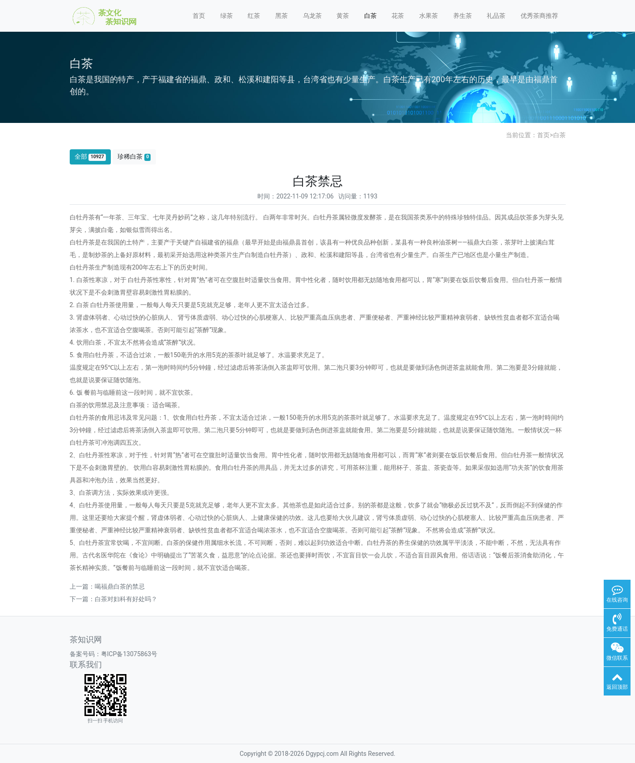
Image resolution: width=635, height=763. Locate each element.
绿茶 (226, 15)
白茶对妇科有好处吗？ (126, 599)
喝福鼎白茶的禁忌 (120, 586)
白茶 (370, 15)
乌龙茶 (312, 15)
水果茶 (428, 15)
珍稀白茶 (134, 156)
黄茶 (342, 15)
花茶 (397, 15)
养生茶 (462, 15)
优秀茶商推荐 (539, 15)
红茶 (254, 15)
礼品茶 (496, 15)
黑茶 (281, 15)
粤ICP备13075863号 (129, 654)
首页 (199, 15)
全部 (90, 156)
